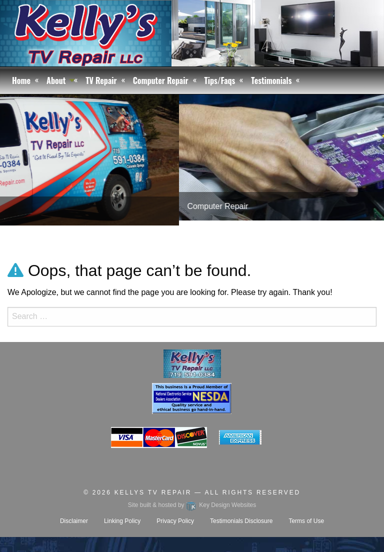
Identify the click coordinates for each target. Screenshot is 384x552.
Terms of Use (306, 521)
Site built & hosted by (192, 505)
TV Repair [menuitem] (101, 80)
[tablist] (192, 173)
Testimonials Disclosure (241, 521)
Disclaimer (74, 521)
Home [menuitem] (21, 80)
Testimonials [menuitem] (271, 80)
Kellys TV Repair (153, 492)
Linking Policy (122, 521)
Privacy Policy (175, 521)
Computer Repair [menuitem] (160, 80)
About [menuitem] (56, 80)
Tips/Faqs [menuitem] (220, 80)
